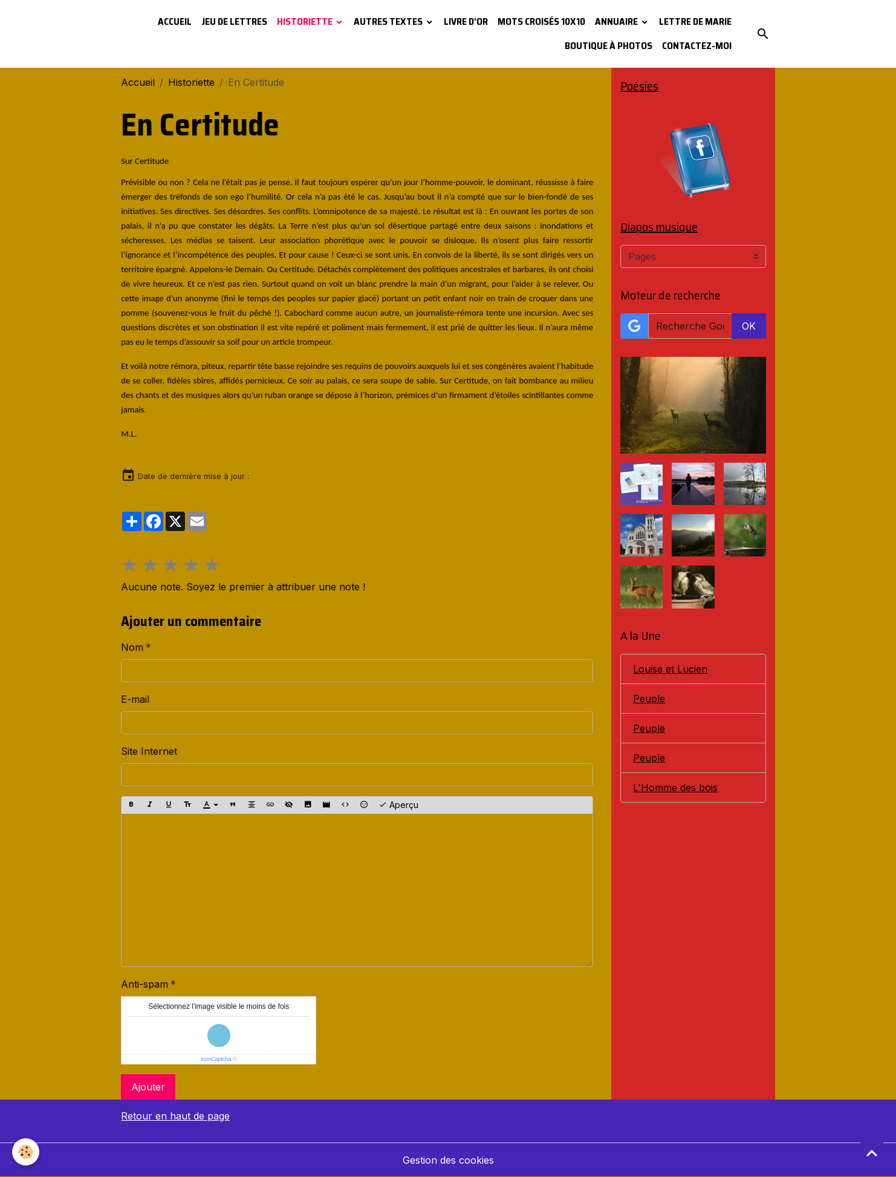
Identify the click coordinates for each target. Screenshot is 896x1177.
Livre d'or (466, 21)
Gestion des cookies (448, 1160)
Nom (132, 647)
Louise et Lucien (670, 669)
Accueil (175, 21)
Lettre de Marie (695, 21)
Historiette (305, 21)
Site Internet (149, 751)
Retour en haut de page (175, 1116)
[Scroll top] (872, 1153)
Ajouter (148, 1087)
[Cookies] (25, 1152)
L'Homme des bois (675, 787)
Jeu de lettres (234, 21)
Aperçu (398, 805)
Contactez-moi (697, 45)
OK (749, 326)
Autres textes (389, 21)
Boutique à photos (608, 45)
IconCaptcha (216, 1059)
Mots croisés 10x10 (541, 21)
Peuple (649, 699)
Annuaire (617, 21)
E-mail (135, 699)
